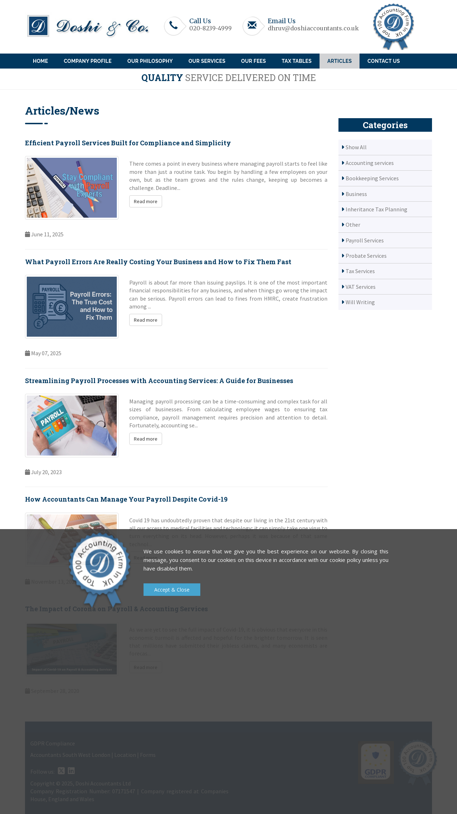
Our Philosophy (150, 61)
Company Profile (88, 61)
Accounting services (370, 162)
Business (356, 193)
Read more (145, 201)
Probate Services (366, 255)
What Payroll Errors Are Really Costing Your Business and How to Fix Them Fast (158, 261)
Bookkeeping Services (372, 178)
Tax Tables (297, 61)
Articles (339, 61)
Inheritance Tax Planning (376, 209)
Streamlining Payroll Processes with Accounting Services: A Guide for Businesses (159, 380)
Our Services (207, 61)
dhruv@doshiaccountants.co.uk (313, 28)
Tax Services (360, 271)
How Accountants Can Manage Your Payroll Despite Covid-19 (126, 499)
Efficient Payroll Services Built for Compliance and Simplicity (128, 143)
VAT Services (361, 286)
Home (40, 61)
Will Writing (360, 302)
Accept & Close (172, 589)
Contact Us (383, 61)
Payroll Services (365, 240)
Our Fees (253, 61)
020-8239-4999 (210, 28)
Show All (356, 147)
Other (353, 224)
